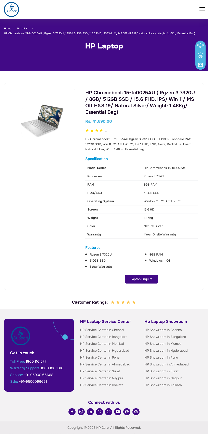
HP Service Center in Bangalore (103, 322)
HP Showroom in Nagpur (163, 363)
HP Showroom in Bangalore (165, 322)
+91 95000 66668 (38, 360)
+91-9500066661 (33, 367)
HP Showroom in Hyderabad (166, 336)
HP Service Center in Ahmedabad (105, 349)
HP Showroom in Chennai (163, 315)
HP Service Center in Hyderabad (104, 336)
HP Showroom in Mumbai (163, 329)
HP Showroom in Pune (161, 343)
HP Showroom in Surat (161, 356)
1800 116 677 (36, 347)
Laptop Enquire (43, 149)
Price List (23, 28)
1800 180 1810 (52, 353)
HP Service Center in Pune (99, 343)
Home (7, 28)
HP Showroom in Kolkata (163, 370)
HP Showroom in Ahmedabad (166, 349)
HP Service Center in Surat (100, 356)
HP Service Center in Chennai (102, 315)
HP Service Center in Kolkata (101, 370)
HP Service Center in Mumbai (102, 329)
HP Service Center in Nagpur (101, 363)
